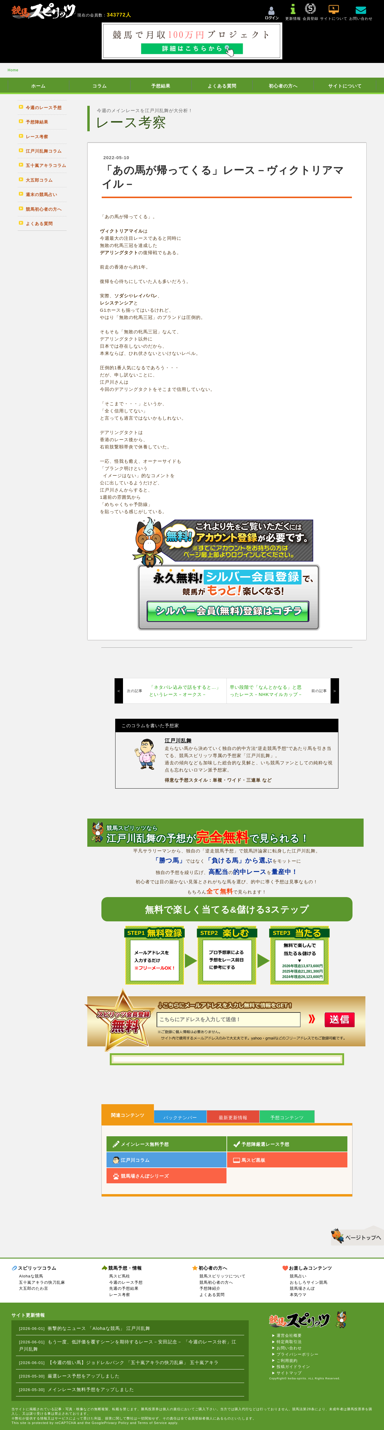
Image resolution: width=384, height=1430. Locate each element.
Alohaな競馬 (31, 1276)
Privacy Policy (116, 1423)
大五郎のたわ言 (33, 1288)
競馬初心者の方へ (216, 1282)
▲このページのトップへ (355, 1234)
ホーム (38, 85)
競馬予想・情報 (125, 1268)
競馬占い (298, 1276)
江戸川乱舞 (178, 741)
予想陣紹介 (210, 1288)
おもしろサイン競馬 (309, 1282)
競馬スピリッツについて (223, 1276)
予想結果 (160, 85)
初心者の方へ (283, 85)
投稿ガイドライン (293, 1366)
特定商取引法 (289, 1341)
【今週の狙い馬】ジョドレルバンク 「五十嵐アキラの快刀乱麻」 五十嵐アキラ (133, 1362)
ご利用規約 (287, 1360)
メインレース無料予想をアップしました (91, 1389)
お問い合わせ (289, 1348)
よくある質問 (222, 85)
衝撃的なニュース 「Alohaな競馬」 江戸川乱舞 (99, 1328)
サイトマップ (289, 1373)
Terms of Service (152, 1423)
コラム (99, 85)
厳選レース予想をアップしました (84, 1375)
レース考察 (119, 1294)
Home (13, 70)
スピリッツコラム (37, 1268)
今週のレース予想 (126, 1282)
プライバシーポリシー (298, 1354)
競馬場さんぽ (302, 1288)
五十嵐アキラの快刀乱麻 (42, 1282)
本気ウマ (298, 1294)
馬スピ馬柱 (119, 1276)
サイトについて (345, 85)
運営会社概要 (289, 1335)
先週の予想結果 (124, 1288)
